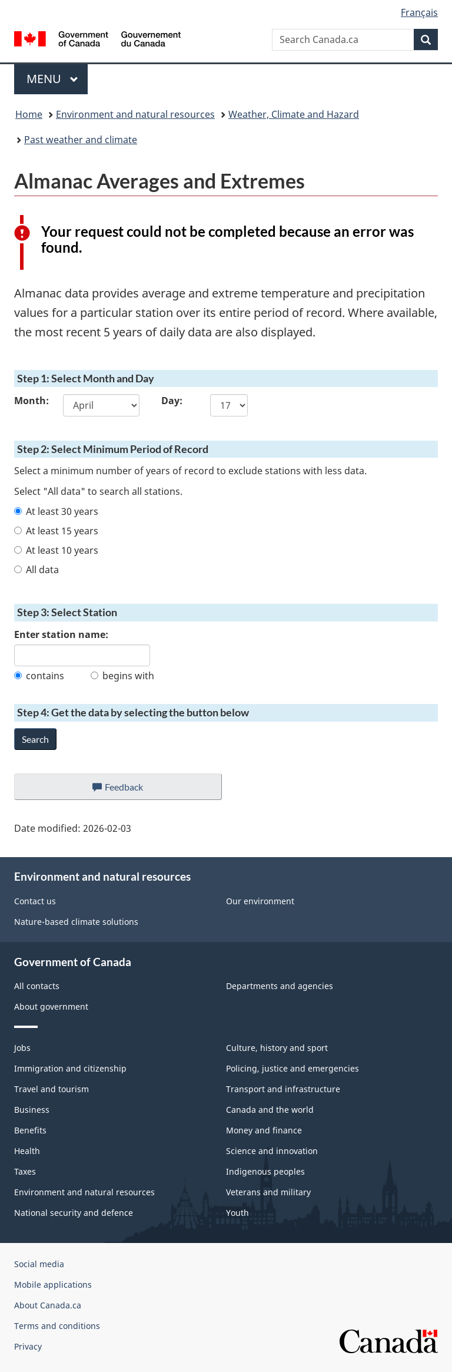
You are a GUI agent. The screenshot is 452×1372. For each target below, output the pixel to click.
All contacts (36, 985)
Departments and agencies (279, 985)
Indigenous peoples (265, 1171)
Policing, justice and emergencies (292, 1068)
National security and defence (73, 1212)
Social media (39, 1263)
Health (27, 1150)
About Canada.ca (47, 1305)
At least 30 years (56, 511)
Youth (237, 1212)
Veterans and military (268, 1192)
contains (39, 675)
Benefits (30, 1130)
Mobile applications (53, 1284)
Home (28, 114)
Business (31, 1109)
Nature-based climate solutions (76, 921)
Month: (29, 400)
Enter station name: (61, 634)
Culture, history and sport (277, 1047)
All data (36, 569)
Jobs (22, 1047)
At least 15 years (56, 530)
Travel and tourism (51, 1089)
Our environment (260, 901)
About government (51, 1006)
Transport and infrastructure (283, 1089)
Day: (171, 400)
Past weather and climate (80, 139)
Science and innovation (272, 1150)
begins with (122, 675)
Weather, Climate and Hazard (293, 114)
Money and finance (264, 1130)
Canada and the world (270, 1109)
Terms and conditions (57, 1325)
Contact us (35, 901)
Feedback (129, 790)
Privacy (28, 1346)
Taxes (25, 1171)
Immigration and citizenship (70, 1068)
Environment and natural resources (135, 114)
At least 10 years (56, 550)
